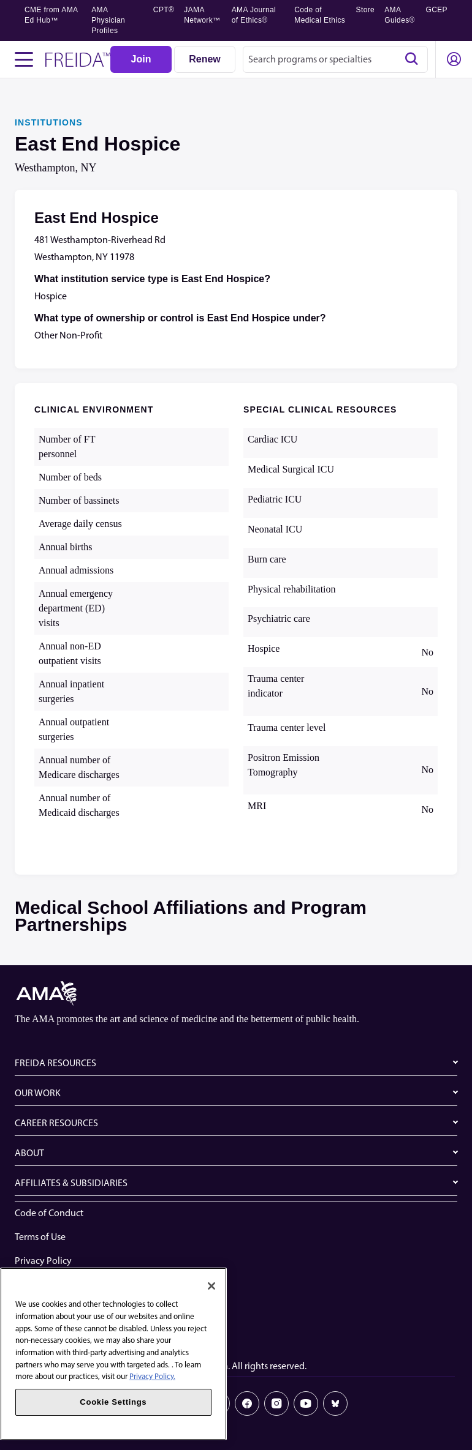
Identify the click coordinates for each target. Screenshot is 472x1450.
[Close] (211, 1285)
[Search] (411, 59)
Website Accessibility (57, 1284)
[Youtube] (306, 1403)
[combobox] (335, 59)
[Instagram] (276, 1403)
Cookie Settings (46, 1332)
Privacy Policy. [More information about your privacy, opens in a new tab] (152, 1376)
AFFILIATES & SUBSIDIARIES (71, 1183)
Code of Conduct (49, 1213)
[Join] (141, 59)
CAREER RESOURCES (56, 1123)
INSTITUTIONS (49, 122)
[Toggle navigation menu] (24, 59)
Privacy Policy (43, 1260)
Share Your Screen (51, 1308)
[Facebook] (247, 1403)
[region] (113, 1354)
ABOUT (29, 1153)
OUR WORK (38, 1093)
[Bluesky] (335, 1403)
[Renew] (204, 59)
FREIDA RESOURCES (55, 1063)
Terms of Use (40, 1237)
